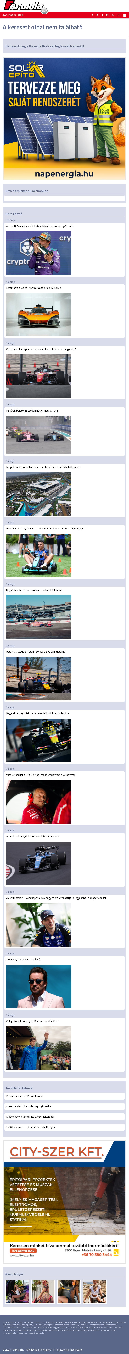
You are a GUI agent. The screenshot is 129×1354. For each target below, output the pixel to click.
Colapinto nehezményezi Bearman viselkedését (38, 1044)
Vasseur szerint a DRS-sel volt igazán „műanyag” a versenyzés (40, 798)
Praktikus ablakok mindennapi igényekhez (29, 1106)
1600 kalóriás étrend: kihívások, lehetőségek (30, 1127)
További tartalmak (18, 1088)
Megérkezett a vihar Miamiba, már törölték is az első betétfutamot (43, 490)
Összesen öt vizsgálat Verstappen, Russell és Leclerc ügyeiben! (41, 372)
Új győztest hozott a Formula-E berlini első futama (38, 613)
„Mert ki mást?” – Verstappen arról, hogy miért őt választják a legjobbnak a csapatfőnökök (56, 921)
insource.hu (76, 1349)
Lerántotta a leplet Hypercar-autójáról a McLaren (38, 311)
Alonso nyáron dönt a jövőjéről (38, 983)
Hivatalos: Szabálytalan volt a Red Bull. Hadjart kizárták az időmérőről (44, 552)
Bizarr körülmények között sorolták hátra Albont (38, 860)
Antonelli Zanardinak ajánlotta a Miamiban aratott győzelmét (40, 249)
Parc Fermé (13, 213)
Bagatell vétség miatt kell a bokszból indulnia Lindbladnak (38, 737)
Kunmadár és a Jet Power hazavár (25, 1096)
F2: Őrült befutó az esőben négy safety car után (38, 431)
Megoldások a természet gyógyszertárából (30, 1116)
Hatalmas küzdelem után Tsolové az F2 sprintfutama (38, 675)
